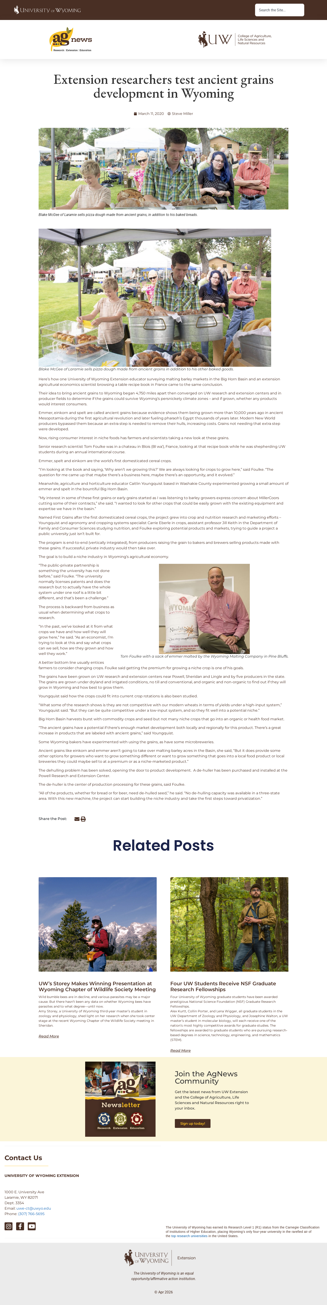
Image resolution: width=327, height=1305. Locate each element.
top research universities (189, 1236)
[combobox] (279, 10)
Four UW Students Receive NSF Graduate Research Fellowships (223, 987)
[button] (77, 819)
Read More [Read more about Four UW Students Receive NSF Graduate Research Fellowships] (180, 1050)
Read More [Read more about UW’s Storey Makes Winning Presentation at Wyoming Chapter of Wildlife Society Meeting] (49, 1036)
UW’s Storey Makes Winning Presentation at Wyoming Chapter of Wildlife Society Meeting (97, 987)
